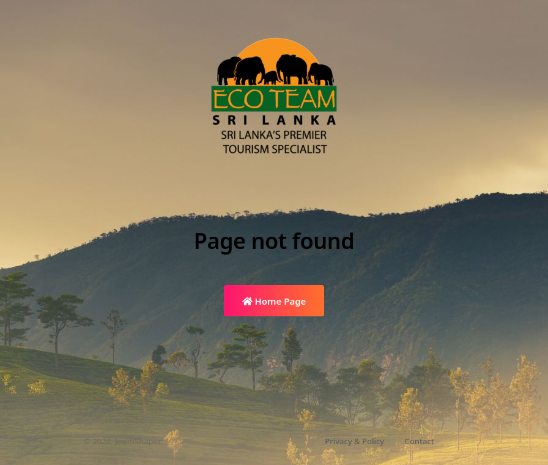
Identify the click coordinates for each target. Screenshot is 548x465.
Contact (419, 441)
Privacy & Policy (354, 441)
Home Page (274, 301)
